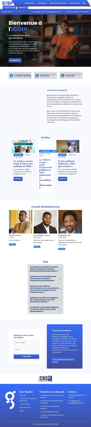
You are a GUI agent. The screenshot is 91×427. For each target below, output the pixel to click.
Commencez (15, 60)
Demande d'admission (58, 3)
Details (12, 244)
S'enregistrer (9, 8)
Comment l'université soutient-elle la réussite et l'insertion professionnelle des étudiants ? (44, 269)
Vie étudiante (74, 3)
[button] (79, 230)
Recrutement (24, 407)
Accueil (19, 3)
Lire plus (18, 179)
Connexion (22, 8)
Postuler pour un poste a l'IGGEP (63, 361)
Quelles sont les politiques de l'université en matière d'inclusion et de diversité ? (43, 278)
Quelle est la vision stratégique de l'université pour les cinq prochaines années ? (44, 300)
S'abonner (26, 356)
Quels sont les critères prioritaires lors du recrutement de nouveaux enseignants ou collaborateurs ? (44, 289)
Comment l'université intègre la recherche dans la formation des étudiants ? (44, 309)
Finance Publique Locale (49, 412)
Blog (84, 3)
